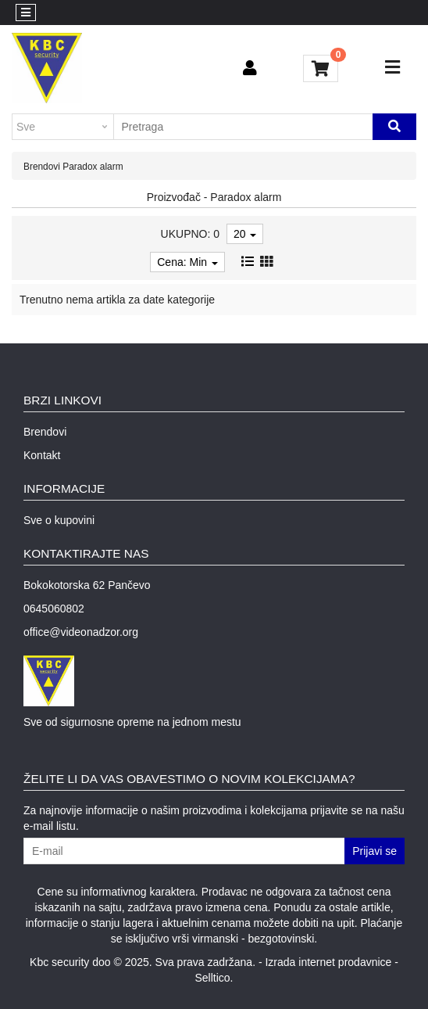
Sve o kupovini (59, 520)
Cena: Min (187, 262)
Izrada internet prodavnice (328, 962)
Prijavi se (374, 851)
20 (245, 234)
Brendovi (41, 166)
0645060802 (53, 608)
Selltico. (213, 977)
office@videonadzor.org (80, 632)
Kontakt (41, 455)
